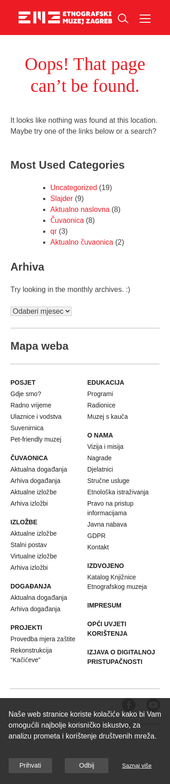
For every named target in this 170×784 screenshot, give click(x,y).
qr (53, 231)
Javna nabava (107, 524)
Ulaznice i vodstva (36, 416)
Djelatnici (100, 469)
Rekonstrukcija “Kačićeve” (31, 655)
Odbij (86, 765)
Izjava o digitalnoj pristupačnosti (121, 656)
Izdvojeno (105, 565)
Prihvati (30, 765)
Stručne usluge (108, 480)
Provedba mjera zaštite (42, 639)
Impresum (104, 605)
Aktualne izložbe (33, 492)
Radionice (101, 405)
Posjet (22, 382)
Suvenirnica (27, 428)
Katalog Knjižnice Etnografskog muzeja (117, 581)
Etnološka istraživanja (118, 492)
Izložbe (23, 522)
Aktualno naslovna (80, 209)
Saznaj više (136, 765)
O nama (100, 435)
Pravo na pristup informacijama (110, 508)
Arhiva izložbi (29, 503)
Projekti (26, 627)
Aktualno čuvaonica (81, 242)
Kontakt (98, 547)
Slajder (61, 198)
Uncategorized (73, 187)
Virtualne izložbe (33, 556)
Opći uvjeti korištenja (107, 628)
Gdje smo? (25, 393)
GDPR (96, 535)
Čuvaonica (67, 220)
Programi (100, 393)
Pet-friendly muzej (35, 439)
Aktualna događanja (38, 469)
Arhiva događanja (35, 480)
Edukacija (106, 382)
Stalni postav (28, 544)
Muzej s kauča (107, 416)
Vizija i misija (105, 446)
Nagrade (99, 458)
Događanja (30, 586)
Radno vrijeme (30, 405)
